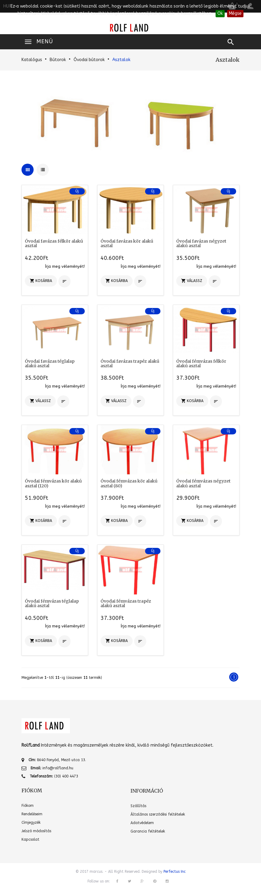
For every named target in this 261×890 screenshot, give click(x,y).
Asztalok (121, 59)
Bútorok (58, 59)
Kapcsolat (30, 839)
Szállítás (138, 806)
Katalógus (31, 59)
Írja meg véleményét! (65, 266)
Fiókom (27, 805)
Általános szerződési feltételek (157, 814)
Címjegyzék (31, 822)
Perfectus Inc (175, 871)
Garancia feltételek (147, 831)
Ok (220, 13)
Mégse (235, 13)
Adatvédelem (142, 823)
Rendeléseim (31, 814)
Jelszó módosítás (36, 831)
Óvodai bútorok (89, 59)
